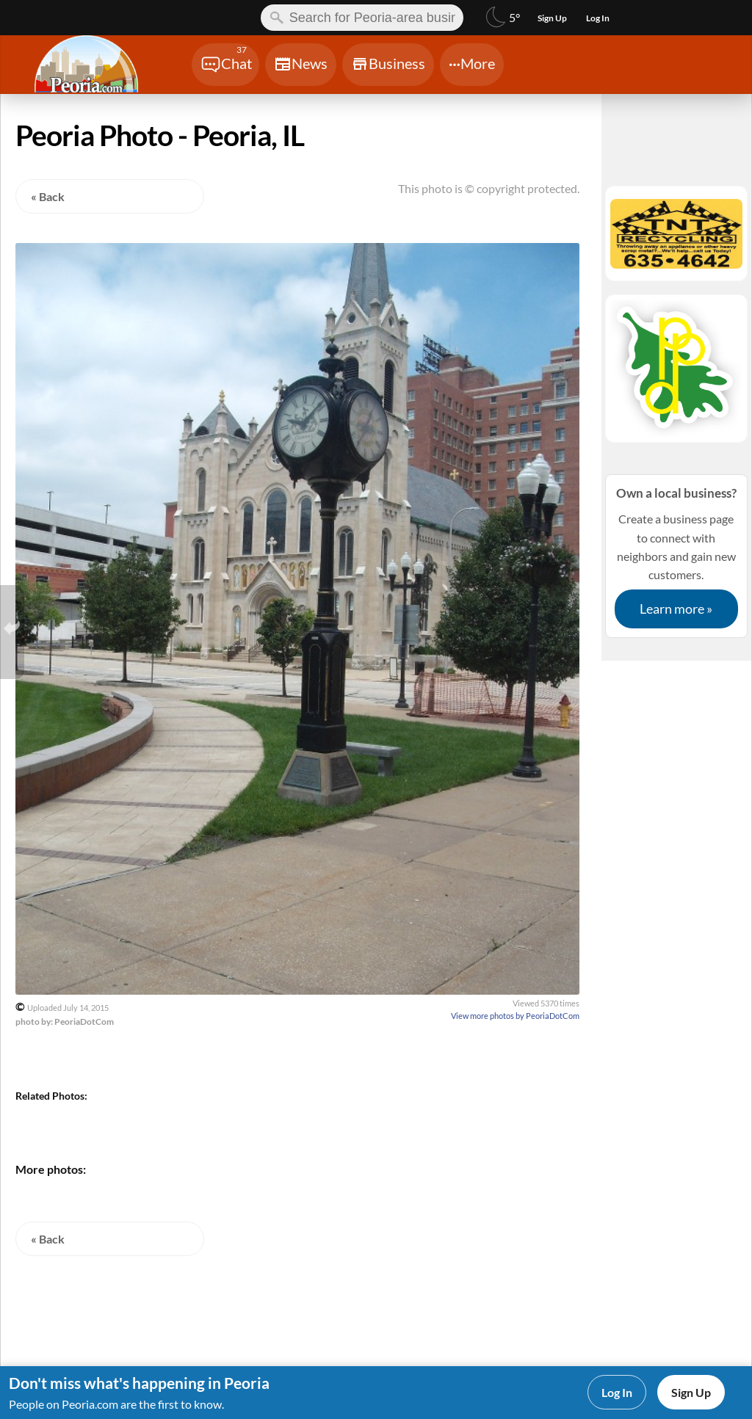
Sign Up (691, 1392)
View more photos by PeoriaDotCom (515, 1015)
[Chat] (225, 64)
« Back (48, 196)
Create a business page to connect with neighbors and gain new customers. (676, 556)
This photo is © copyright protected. (488, 188)
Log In (616, 1392)
